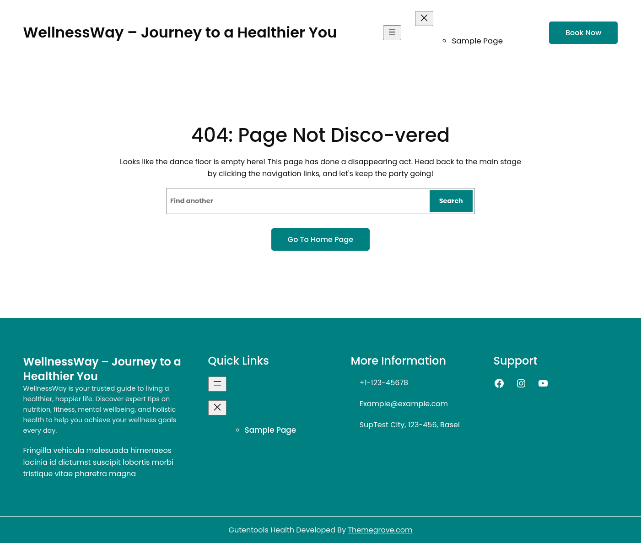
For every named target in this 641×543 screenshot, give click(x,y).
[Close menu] (424, 18)
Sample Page (477, 40)
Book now (583, 32)
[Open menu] (392, 32)
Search (451, 200)
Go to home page (320, 239)
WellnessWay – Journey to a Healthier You (180, 32)
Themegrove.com (380, 530)
